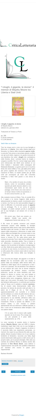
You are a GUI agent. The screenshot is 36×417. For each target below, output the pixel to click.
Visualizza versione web (18, 375)
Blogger (21, 415)
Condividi (5, 364)
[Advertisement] (18, 20)
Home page (18, 371)
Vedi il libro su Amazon (8, 143)
